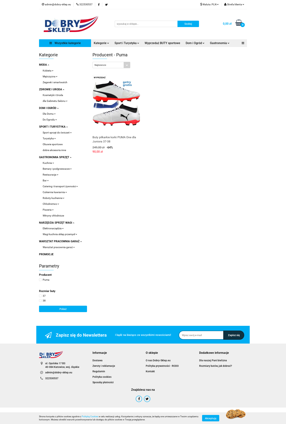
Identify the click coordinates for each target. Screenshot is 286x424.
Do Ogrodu (50, 119)
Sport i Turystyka (127, 43)
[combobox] (111, 65)
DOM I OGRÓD (49, 108)
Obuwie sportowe (53, 144)
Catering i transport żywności (60, 186)
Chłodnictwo (51, 203)
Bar (46, 180)
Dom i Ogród (195, 43)
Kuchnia (48, 162)
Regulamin (98, 371)
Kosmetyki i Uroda (53, 95)
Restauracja (50, 174)
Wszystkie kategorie (65, 43)
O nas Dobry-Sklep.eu (158, 360)
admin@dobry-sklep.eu (58, 372)
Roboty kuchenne (53, 198)
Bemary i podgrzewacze (57, 168)
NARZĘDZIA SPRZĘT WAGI (56, 222)
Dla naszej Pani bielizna (213, 360)
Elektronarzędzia (53, 228)
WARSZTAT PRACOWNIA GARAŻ (60, 241)
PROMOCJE (46, 254)
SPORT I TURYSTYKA (53, 126)
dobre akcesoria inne (54, 150)
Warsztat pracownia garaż (59, 247)
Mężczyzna (50, 76)
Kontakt (150, 371)
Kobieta (48, 70)
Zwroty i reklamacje (103, 365)
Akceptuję (211, 418)
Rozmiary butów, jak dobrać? (215, 365)
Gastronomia (219, 43)
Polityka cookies (101, 376)
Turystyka (49, 138)
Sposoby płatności (103, 382)
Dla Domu (49, 113)
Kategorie (101, 43)
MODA (44, 64)
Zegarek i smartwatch (55, 82)
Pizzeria (48, 209)
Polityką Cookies (90, 416)
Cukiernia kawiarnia (55, 192)
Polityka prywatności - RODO (162, 365)
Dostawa (97, 360)
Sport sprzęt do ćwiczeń (57, 132)
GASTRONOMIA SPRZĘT (55, 157)
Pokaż (63, 309)
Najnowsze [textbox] (100, 65)
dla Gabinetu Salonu (55, 100)
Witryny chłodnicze (53, 215)
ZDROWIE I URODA (51, 89)
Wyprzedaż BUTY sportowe (162, 43)
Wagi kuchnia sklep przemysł (60, 234)
